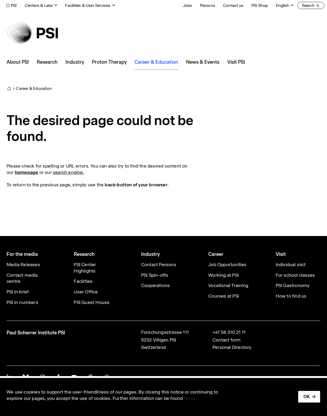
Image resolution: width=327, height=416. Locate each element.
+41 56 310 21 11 (229, 332)
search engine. (68, 172)
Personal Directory (232, 347)
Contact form (227, 340)
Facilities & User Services (87, 5)
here (189, 398)
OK (306, 396)
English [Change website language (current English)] (282, 5)
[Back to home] (32, 33)
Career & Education (34, 88)
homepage (26, 172)
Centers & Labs (39, 5)
